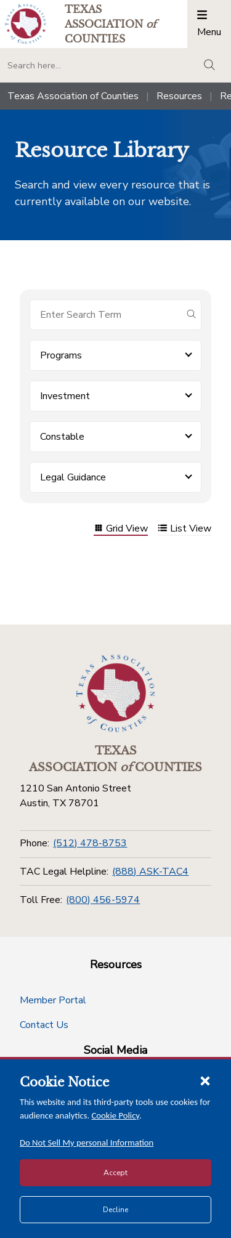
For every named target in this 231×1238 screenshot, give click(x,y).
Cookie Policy (116, 1115)
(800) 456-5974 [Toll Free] (103, 900)
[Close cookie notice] (205, 1080)
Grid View (121, 529)
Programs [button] (61, 355)
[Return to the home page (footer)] (115, 693)
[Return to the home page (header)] (25, 24)
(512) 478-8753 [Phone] (90, 843)
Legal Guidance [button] (73, 477)
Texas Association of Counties (73, 96)
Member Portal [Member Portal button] (53, 1000)
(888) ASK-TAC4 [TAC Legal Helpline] (150, 871)
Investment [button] (65, 396)
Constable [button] (62, 436)
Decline (115, 1210)
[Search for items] (105, 314)
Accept (115, 1173)
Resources (179, 96)
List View (184, 529)
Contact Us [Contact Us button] (44, 1025)
